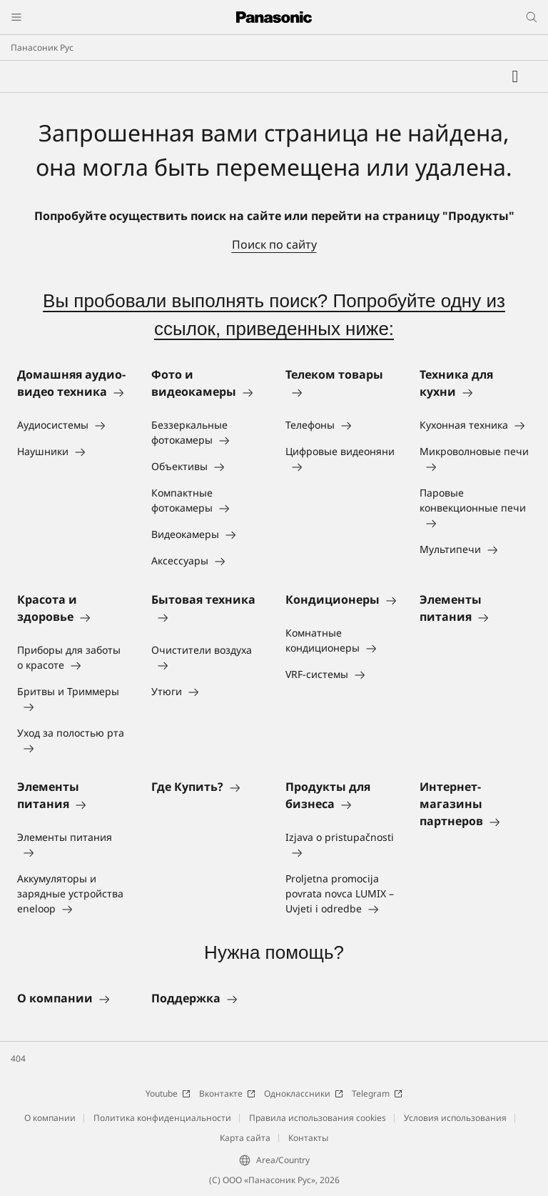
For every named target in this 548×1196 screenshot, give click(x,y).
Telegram (377, 1093)
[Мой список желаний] (515, 76)
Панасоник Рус (42, 47)
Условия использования (455, 1118)
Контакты (308, 1138)
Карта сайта (245, 1138)
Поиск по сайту (274, 244)
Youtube (168, 1093)
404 (18, 1058)
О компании (50, 1118)
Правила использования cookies (317, 1118)
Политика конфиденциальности (162, 1118)
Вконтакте (227, 1093)
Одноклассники (303, 1093)
